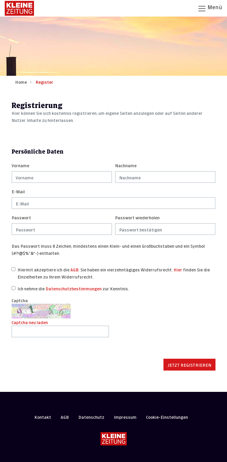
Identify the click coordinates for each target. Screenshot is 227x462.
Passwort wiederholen (137, 217)
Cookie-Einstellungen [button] (167, 416)
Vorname (20, 165)
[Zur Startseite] (19, 8)
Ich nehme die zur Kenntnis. (73, 288)
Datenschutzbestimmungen (74, 288)
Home (21, 81)
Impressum (125, 416)
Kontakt (42, 416)
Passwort (21, 217)
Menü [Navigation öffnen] (209, 8)
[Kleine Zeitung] (113, 438)
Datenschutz (91, 416)
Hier (178, 269)
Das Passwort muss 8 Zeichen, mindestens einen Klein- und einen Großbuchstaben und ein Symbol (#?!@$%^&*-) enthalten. (108, 249)
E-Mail (18, 191)
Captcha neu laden (30, 322)
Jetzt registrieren (189, 364)
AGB (74, 269)
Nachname (126, 165)
